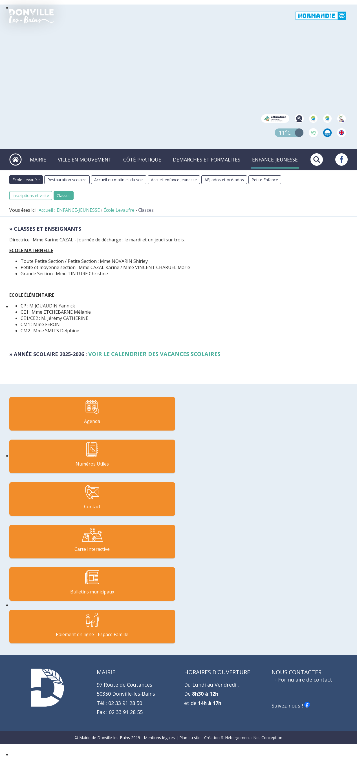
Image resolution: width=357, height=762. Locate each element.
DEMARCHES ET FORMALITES (208, 161)
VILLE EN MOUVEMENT (88, 161)
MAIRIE (42, 161)
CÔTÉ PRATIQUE (144, 161)
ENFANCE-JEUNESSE (275, 161)
